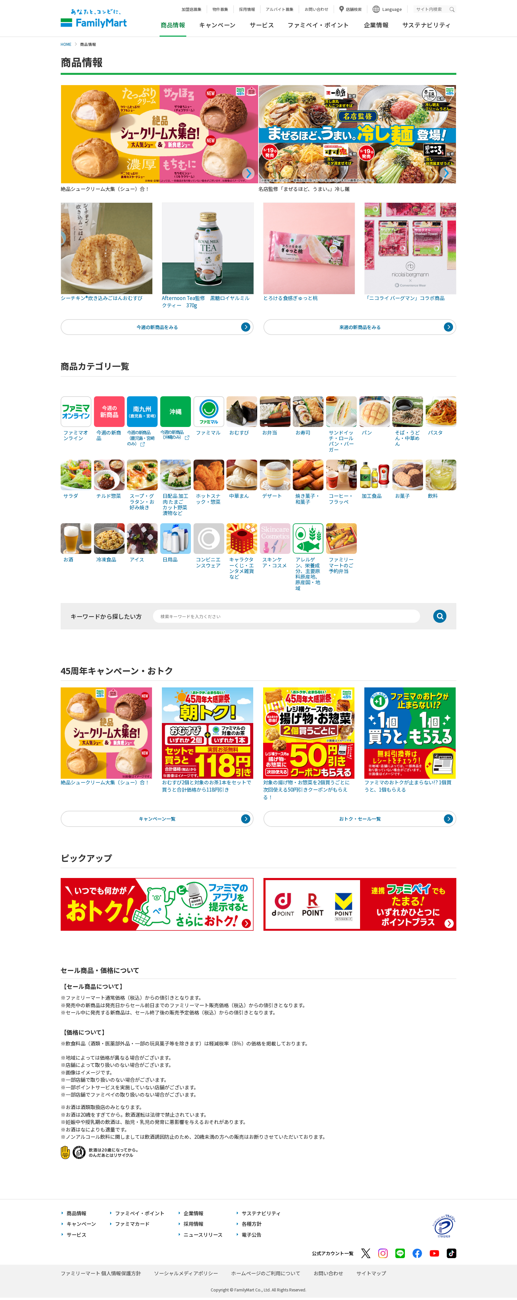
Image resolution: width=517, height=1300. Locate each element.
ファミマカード (132, 1226)
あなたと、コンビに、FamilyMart (94, 18)
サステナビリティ (426, 24)
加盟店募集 (191, 9)
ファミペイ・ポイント (318, 24)
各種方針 (251, 1226)
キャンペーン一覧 (157, 820)
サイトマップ (371, 1275)
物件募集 (220, 9)
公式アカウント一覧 (332, 1255)
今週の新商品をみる (157, 327)
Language (392, 9)
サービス (262, 24)
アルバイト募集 (279, 9)
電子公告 (251, 1236)
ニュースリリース (203, 1236)
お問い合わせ (316, 9)
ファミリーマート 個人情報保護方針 (101, 1275)
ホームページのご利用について (265, 1275)
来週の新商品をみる (360, 327)
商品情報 (76, 1215)
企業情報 (376, 24)
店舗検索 (354, 9)
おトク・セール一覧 (360, 820)
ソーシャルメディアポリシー (186, 1275)
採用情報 (247, 9)
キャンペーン (217, 24)
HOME (66, 44)
